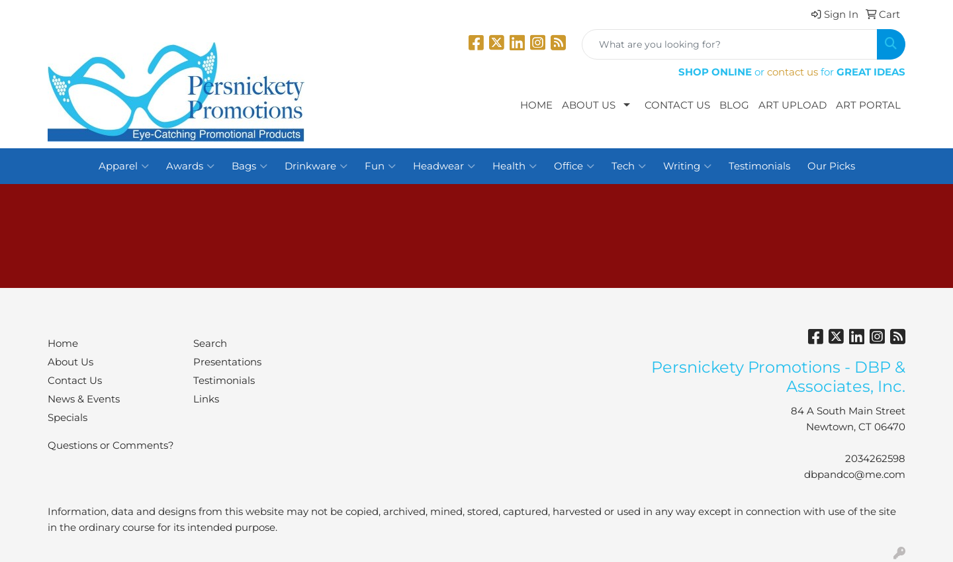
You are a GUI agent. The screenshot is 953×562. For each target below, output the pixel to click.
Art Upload (792, 105)
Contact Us (677, 105)
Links (206, 399)
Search (210, 344)
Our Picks (831, 166)
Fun (380, 166)
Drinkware (316, 166)
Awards (190, 166)
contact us (792, 72)
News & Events (84, 399)
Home (536, 105)
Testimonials (759, 166)
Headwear (444, 166)
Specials (67, 418)
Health (514, 166)
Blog (734, 105)
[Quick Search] (730, 44)
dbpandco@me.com (854, 475)
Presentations (227, 362)
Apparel (124, 166)
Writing (687, 166)
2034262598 (875, 459)
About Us (588, 105)
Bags (249, 166)
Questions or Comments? (111, 445)
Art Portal (868, 105)
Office (574, 166)
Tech (629, 166)
